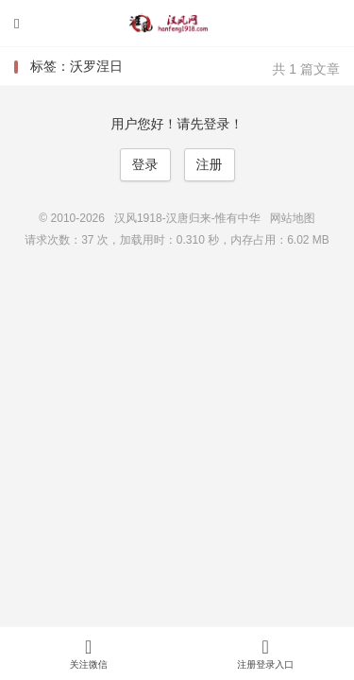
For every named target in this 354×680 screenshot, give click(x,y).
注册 (209, 164)
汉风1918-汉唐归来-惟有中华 (177, 23)
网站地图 (292, 218)
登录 (145, 164)
